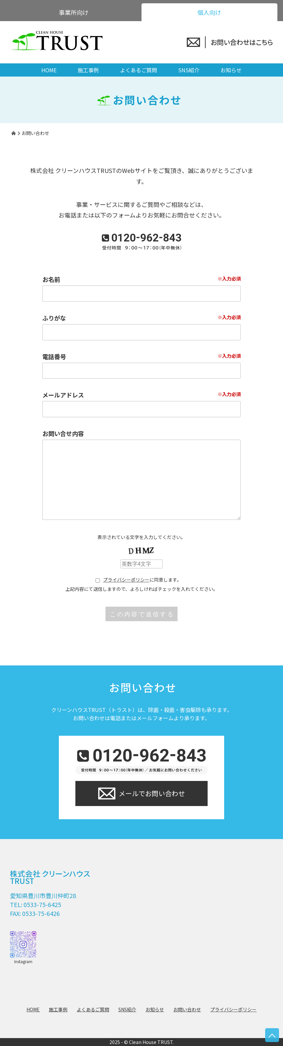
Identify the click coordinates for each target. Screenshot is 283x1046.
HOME (49, 70)
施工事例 (88, 70)
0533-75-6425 (42, 904)
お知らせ (231, 70)
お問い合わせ (187, 1009)
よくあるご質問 (138, 70)
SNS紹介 (188, 70)
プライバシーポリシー (126, 579)
